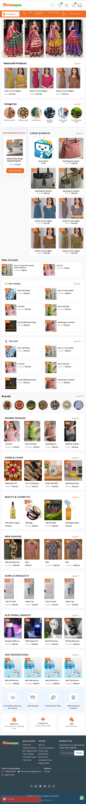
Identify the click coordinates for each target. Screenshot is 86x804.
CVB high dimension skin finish (51, 523)
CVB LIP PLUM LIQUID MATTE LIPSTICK (71, 523)
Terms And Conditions (46, 748)
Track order (27, 760)
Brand (30, 12)
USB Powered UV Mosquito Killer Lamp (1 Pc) (51, 641)
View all (78, 63)
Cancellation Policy (45, 760)
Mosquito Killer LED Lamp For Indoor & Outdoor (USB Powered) (32, 641)
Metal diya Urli (31, 483)
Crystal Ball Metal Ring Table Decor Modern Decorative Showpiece (12, 483)
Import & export (54, 12)
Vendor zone (75, 13)
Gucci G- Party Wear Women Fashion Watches (69, 266)
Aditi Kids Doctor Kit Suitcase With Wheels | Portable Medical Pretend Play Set (12, 680)
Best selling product (30, 751)
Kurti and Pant (51, 444)
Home (24, 13)
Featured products (29, 748)
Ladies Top (9, 601)
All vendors (64, 14)
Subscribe (79, 753)
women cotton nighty (13, 91)
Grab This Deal (15, 170)
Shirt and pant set (32, 562)
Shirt (47, 562)
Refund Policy (43, 754)
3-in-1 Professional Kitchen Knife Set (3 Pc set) (53, 483)
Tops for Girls (30, 601)
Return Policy (43, 757)
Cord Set (28, 444)
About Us (41, 745)
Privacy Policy (43, 751)
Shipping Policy (43, 763)
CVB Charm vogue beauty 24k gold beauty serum (32, 523)
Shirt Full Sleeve (22, 265)
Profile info (27, 745)
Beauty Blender (11, 523)
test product (43, 161)
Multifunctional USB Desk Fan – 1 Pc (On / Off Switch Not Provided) (73, 641)
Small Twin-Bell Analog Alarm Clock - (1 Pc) (73, 483)
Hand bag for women (71, 161)
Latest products (28, 754)
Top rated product (29, 757)
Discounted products (39, 13)
